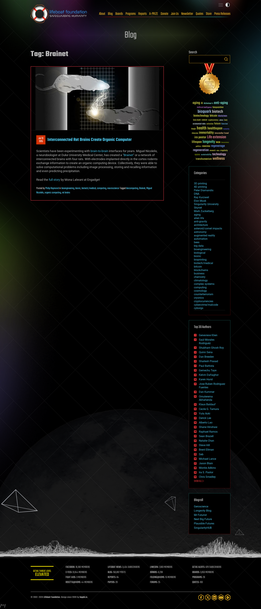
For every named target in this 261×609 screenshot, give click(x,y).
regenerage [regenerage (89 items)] (218, 146)
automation (201, 238)
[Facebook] (201, 597)
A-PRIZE (153, 14)
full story (54, 179)
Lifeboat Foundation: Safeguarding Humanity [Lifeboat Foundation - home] (59, 14)
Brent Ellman (206, 449)
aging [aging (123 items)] (196, 103)
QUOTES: (196, 582)
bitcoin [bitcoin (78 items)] (213, 116)
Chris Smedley (207, 476)
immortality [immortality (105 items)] (206, 133)
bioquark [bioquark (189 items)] (204, 111)
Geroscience (201, 506)
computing (101, 188)
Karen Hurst (206, 379)
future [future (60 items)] (217, 123)
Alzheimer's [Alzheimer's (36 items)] (208, 103)
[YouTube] (221, 597)
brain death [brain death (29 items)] (197, 120)
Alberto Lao (205, 422)
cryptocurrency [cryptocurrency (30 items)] (213, 120)
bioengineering (67, 188)
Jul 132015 (40, 140)
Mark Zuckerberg (204, 211)
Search (226, 59)
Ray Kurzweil (201, 197)
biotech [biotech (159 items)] (217, 111)
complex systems (204, 284)
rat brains (66, 193)
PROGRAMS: (197, 577)
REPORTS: (112, 577)
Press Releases (222, 14)
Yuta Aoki (204, 413)
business (199, 273)
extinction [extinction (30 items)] (209, 124)
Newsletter (187, 14)
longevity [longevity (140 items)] (209, 142)
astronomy (200, 232)
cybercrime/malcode (206, 304)
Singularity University (206, 204)
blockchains (201, 270)
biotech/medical (89, 188)
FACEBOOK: (70, 567)
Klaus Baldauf (207, 404)
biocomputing (132, 188)
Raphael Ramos (208, 431)
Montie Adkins (207, 467)
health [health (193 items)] (202, 128)
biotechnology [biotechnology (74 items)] (201, 116)
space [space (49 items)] (197, 154)
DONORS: (154, 572)
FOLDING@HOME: (157, 577)
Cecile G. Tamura (209, 409)
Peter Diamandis (203, 190)
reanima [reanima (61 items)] (206, 146)
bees (196, 242)
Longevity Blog (202, 510)
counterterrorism (203, 294)
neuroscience (113, 188)
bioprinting (200, 259)
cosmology (200, 290)
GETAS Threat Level (42, 573)
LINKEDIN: (154, 567)
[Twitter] (207, 597)
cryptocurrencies (203, 301)
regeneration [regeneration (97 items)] (201, 150)
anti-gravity (200, 221)
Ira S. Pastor (206, 472)
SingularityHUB (203, 527)
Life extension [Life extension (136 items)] (216, 137)
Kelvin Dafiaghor (209, 374)
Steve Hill (204, 445)
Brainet (128, 155)
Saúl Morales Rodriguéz (206, 341)
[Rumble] (227, 597)
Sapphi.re (83, 597)
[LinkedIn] (214, 597)
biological (199, 252)
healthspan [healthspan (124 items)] (214, 128)
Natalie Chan (206, 440)
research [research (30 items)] (213, 151)
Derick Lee (205, 418)
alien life (199, 218)
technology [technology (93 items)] (219, 154)
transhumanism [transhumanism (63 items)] (204, 159)
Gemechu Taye (207, 370)
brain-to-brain (99, 151)
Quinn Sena (206, 352)
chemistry (199, 277)
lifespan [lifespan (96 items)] (197, 142)
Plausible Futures (204, 523)
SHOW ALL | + (199, 481)
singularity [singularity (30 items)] (224, 151)
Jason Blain (206, 463)
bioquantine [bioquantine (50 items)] (218, 107)
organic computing (53, 193)
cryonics (199, 297)
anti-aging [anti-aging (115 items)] (221, 103)
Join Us (175, 14)
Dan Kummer (206, 391)
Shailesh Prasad (208, 361)
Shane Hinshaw (208, 427)
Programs (131, 14)
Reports (142, 14)
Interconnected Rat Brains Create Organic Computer (89, 139)
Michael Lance (207, 458)
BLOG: (110, 572)
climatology (201, 280)
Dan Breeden (206, 356)
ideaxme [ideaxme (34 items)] (195, 133)
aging (197, 214)
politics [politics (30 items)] (198, 146)
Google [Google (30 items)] (193, 129)
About (102, 14)
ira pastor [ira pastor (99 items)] (200, 137)
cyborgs (198, 308)
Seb (201, 454)
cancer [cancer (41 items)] (204, 120)
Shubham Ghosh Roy (211, 347)
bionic (78, 188)
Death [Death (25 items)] (225, 120)
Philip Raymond (52, 188)
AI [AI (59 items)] (202, 103)
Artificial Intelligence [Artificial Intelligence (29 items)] (204, 107)
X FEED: (69, 572)
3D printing (200, 183)
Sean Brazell (206, 436)
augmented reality (204, 235)
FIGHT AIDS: (71, 577)
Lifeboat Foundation (52, 597)
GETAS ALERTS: (198, 567)
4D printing (200, 186)
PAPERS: (111, 582)
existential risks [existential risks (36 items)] (199, 124)
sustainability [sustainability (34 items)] (206, 155)
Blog (110, 14)
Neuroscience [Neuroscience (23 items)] (225, 143)
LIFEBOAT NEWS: (115, 567)
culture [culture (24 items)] (221, 120)
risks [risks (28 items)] (217, 151)
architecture (201, 225)
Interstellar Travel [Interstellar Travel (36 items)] (222, 133)
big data (199, 245)
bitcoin (198, 266)
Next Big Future (203, 519)
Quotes (199, 14)
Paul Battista (206, 365)
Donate (164, 14)
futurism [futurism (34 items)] (224, 124)
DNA (196, 193)
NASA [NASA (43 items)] (218, 142)
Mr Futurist (200, 515)
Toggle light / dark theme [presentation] (227, 5)
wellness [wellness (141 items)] (219, 159)
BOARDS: (196, 572)
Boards (119, 14)
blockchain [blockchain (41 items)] (222, 116)
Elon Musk (200, 200)
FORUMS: (154, 582)
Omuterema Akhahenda (206, 398)
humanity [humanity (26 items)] (226, 129)
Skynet (198, 207)
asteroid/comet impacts (208, 228)
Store (209, 14)
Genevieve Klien (208, 335)
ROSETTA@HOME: (73, 582)
